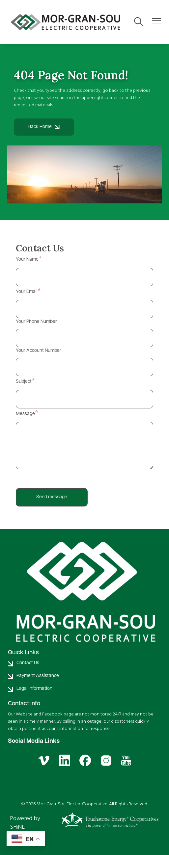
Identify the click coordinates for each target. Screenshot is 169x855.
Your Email (27, 291)
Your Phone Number (36, 321)
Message (25, 413)
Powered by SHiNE (25, 822)
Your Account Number (38, 350)
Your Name (27, 259)
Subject (24, 381)
